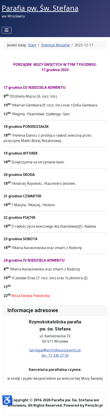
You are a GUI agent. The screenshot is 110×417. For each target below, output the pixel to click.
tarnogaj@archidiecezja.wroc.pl (55, 350)
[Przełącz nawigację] (6, 30)
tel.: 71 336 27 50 (55, 355)
